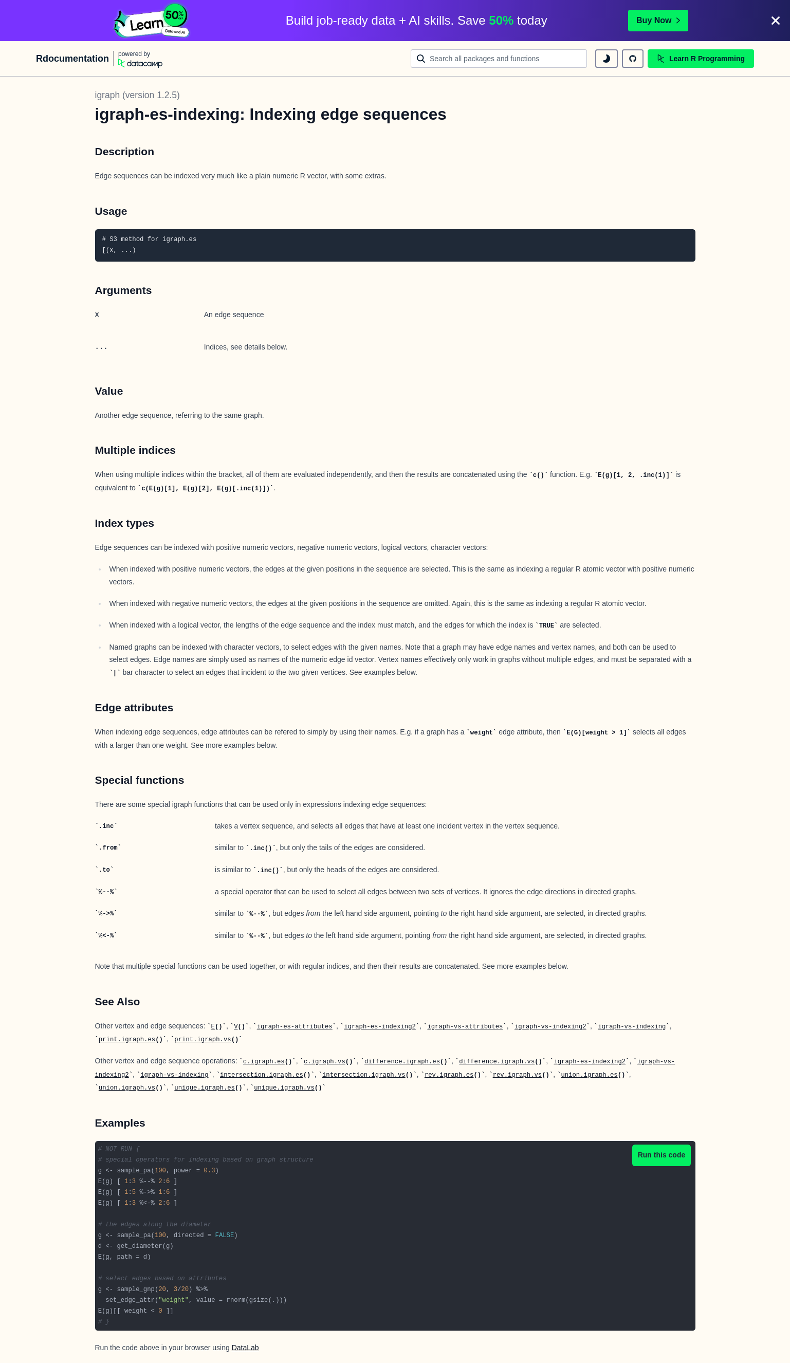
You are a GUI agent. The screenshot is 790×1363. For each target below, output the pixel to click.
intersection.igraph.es (261, 1075)
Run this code (662, 1155)
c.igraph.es (264, 1061)
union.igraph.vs (127, 1088)
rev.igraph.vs (517, 1075)
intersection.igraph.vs (364, 1075)
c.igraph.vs (324, 1061)
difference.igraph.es (402, 1061)
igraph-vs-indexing (632, 1026)
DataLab (245, 1347)
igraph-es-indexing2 (380, 1026)
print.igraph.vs (202, 1039)
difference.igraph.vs (497, 1061)
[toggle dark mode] (606, 58)
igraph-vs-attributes (465, 1026)
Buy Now (657, 20)
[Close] (775, 20)
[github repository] (633, 58)
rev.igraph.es (449, 1075)
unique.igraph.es (204, 1088)
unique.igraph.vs (284, 1088)
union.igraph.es (589, 1075)
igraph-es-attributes (295, 1026)
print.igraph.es (127, 1039)
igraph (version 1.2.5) (137, 95)
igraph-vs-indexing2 (550, 1026)
